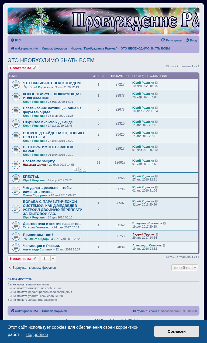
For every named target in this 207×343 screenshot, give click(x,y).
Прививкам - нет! (38, 235)
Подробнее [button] (37, 334)
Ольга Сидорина (35, 195)
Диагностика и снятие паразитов (52, 224)
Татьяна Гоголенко (36, 227)
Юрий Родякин (39, 87)
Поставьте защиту (39, 161)
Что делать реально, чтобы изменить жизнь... (47, 190)
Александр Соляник (37, 249)
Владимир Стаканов (147, 223)
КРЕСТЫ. (31, 177)
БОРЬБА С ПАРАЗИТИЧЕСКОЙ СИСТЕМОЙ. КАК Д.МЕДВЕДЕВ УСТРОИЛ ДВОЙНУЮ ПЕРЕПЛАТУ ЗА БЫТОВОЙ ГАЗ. (52, 208)
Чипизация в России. (41, 246)
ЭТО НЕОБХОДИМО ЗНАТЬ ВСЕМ (51, 60)
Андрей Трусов (143, 234)
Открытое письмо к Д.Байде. (48, 122)
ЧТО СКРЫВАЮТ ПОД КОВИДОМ (52, 83)
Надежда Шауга (34, 164)
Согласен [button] (177, 331)
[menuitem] (15, 40)
